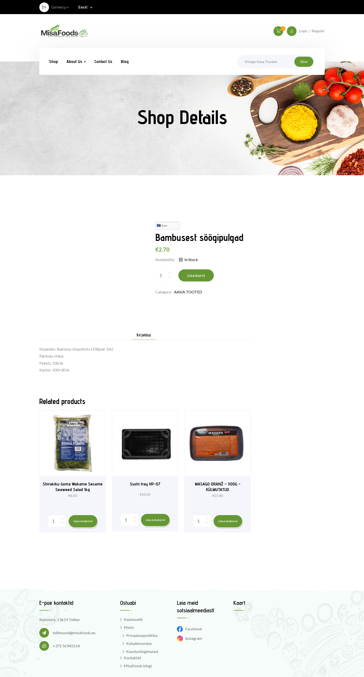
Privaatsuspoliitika (141, 605)
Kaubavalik (133, 589)
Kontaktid (132, 628)
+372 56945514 (66, 616)
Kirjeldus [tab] (144, 305)
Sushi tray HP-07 (145, 454)
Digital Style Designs (224, 664)
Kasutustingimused (142, 621)
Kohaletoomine (139, 613)
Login (303, 31)
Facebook (189, 599)
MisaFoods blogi (138, 636)
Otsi (303, 62)
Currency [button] (58, 7)
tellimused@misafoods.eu (74, 603)
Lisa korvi (196, 260)
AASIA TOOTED (188, 277)
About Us (74, 61)
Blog (125, 61)
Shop (53, 61)
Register (318, 31)
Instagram (189, 609)
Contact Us (103, 61)
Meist (129, 597)
